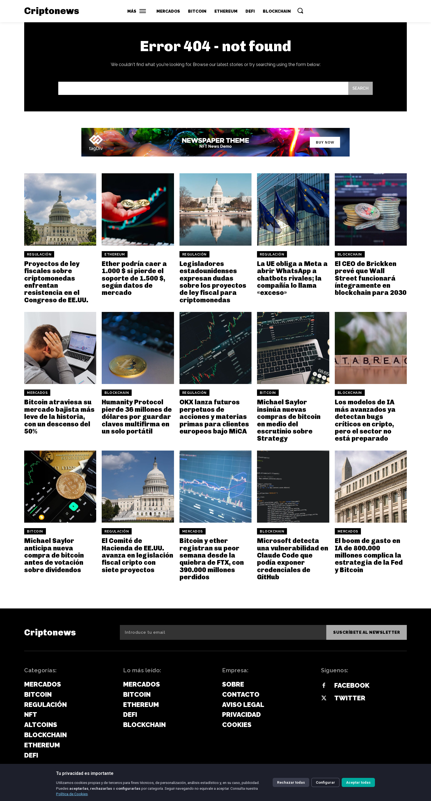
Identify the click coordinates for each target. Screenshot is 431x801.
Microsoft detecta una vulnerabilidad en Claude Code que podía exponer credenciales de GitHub (292, 559)
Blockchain (350, 254)
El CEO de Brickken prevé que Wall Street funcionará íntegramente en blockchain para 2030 (371, 278)
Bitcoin (268, 393)
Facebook (351, 685)
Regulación (39, 254)
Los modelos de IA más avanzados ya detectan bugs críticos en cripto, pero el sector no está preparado (365, 420)
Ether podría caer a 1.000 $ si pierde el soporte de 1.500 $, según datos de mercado (134, 278)
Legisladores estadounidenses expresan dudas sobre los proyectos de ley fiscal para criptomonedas (212, 282)
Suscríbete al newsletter (366, 632)
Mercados (37, 393)
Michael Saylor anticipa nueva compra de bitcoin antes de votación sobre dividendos (54, 555)
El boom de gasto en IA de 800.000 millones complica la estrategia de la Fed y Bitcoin (369, 555)
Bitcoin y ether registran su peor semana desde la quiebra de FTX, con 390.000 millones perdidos (211, 559)
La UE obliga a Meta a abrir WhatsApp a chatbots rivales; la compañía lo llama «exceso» (292, 278)
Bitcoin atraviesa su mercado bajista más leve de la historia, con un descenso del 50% (59, 416)
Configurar (325, 782)
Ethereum (114, 254)
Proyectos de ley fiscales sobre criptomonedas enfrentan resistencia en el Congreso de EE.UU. (56, 282)
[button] (300, 10)
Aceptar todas (358, 782)
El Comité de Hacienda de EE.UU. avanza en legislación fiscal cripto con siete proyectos (137, 555)
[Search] (360, 88)
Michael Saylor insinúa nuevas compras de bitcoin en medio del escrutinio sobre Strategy (289, 420)
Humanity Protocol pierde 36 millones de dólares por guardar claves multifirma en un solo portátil (137, 416)
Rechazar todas (291, 782)
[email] (223, 632)
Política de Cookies (72, 794)
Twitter (349, 698)
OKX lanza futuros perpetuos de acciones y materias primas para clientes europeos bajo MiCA (214, 416)
